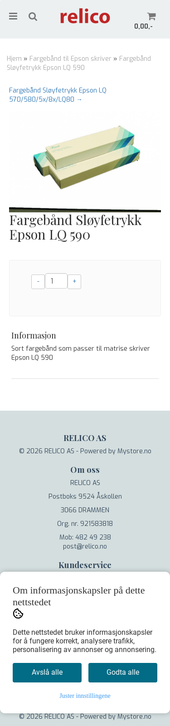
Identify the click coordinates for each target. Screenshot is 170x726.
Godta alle (123, 672)
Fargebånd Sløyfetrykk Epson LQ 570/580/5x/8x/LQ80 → (58, 95)
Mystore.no (134, 451)
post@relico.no (85, 546)
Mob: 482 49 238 (85, 537)
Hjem (14, 58)
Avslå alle (47, 672)
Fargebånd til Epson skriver (70, 58)
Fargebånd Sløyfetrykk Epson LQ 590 (79, 63)
